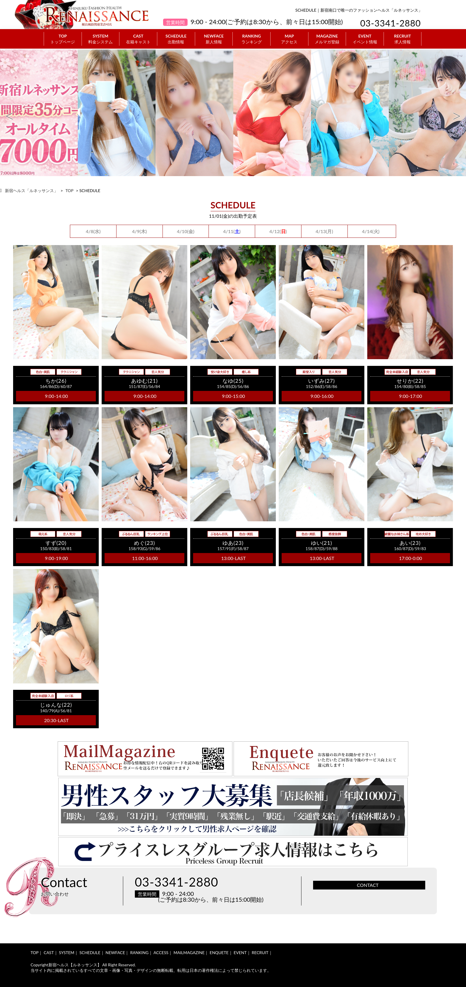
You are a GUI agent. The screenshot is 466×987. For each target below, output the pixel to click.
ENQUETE (219, 952)
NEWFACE (214, 39)
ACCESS (160, 952)
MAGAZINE (327, 39)
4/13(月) (324, 231)
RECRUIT (402, 39)
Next (457, 113)
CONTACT (368, 885)
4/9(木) (139, 231)
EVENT (365, 39)
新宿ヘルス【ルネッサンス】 (74, 964)
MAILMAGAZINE (189, 952)
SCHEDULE (176, 39)
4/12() (278, 231)
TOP (63, 39)
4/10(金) (185, 231)
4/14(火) (370, 231)
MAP (289, 39)
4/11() (232, 231)
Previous (9, 113)
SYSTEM (100, 39)
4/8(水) (93, 231)
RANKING (251, 39)
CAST (138, 39)
